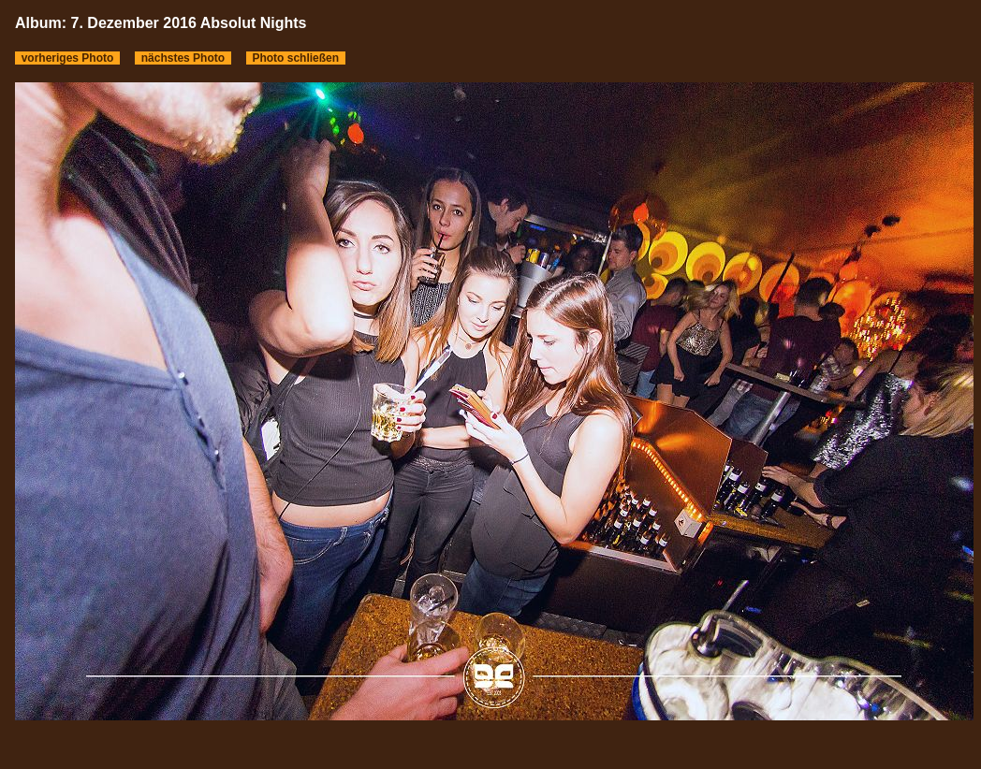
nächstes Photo (183, 58)
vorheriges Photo (67, 58)
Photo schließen (295, 58)
